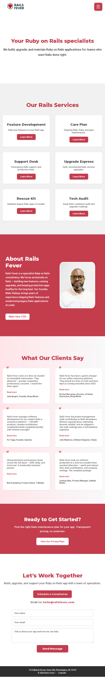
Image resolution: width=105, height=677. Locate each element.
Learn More (26, 137)
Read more (12, 392)
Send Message (52, 649)
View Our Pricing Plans (52, 541)
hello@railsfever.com (59, 602)
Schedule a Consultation (52, 594)
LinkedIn (62, 673)
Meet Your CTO (17, 316)
